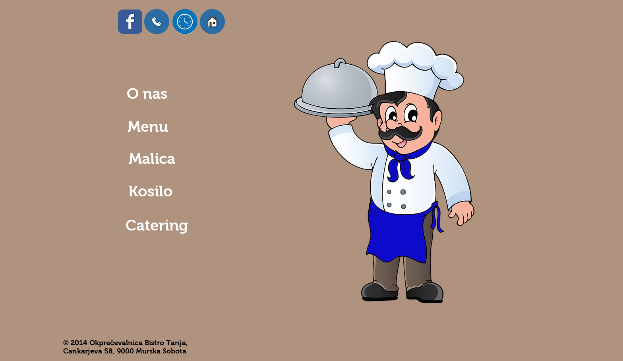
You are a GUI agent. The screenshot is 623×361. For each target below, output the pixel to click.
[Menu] (146, 126)
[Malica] (150, 158)
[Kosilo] (149, 191)
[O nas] (146, 93)
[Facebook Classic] (130, 22)
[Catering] (156, 225)
